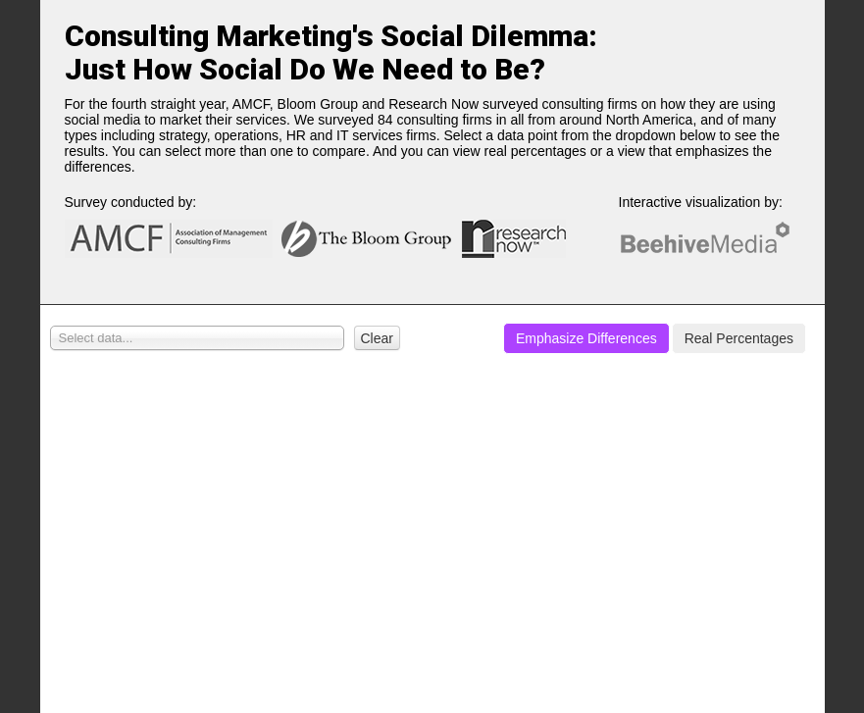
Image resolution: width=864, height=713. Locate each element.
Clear (377, 338)
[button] (372, 338)
